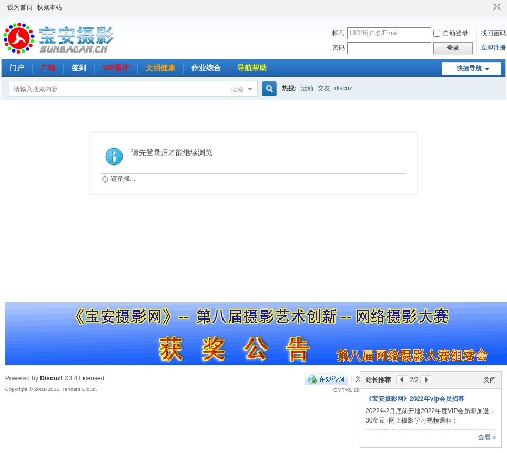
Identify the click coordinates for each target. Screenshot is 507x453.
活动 (307, 88)
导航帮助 (252, 68)
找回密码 (493, 33)
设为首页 (20, 7)
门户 (16, 68)
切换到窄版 (496, 7)
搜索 (237, 89)
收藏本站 (49, 7)
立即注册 (493, 48)
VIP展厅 (116, 68)
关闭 (489, 370)
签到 (79, 68)
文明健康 (160, 68)
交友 (324, 88)
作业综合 (206, 68)
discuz (343, 88)
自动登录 (450, 33)
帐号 (338, 33)
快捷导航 (469, 68)
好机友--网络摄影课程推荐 (402, 389)
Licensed (91, 378)
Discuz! (51, 378)
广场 (47, 68)
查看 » (487, 437)
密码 (338, 48)
